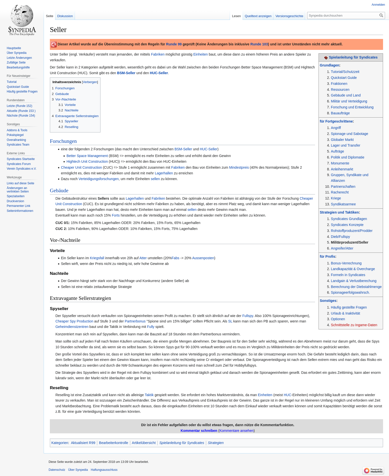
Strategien (216, 443)
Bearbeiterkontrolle (113, 443)
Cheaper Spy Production (74, 321)
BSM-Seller (126, 73)
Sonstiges (328, 301)
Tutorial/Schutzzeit (345, 72)
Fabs (175, 258)
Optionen (338, 319)
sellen (155, 179)
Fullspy (247, 316)
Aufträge (337, 151)
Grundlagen (329, 65)
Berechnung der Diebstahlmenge (356, 287)
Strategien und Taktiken (339, 212)
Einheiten (200, 54)
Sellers (103, 198)
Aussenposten (203, 258)
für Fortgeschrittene (336, 121)
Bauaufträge (340, 113)
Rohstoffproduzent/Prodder (352, 231)
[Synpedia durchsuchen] (346, 15)
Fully (151, 327)
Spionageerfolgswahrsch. (350, 292)
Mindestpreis (239, 167)
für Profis (327, 256)
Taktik (149, 395)
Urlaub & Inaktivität (345, 313)
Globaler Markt (342, 140)
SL (230, 321)
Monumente (340, 163)
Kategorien (59, 443)
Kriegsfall (97, 258)
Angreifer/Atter (342, 248)
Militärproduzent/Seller (349, 242)
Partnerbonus (135, 321)
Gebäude (59, 190)
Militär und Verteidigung (349, 101)
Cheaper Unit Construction (81, 167)
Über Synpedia (78, 470)
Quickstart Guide (344, 78)
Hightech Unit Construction (87, 161)
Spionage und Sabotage (349, 134)
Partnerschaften (343, 187)
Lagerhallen (164, 173)
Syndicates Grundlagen (349, 219)
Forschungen (63, 141)
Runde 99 (174, 44)
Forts (116, 215)
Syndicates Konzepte (347, 225)
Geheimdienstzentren (71, 327)
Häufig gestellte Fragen (349, 307)
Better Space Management (87, 156)
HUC (287, 395)
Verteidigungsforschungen (99, 179)
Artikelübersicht (144, 443)
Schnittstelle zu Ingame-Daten (354, 325)
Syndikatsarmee (343, 204)
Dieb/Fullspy (340, 237)
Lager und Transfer (345, 145)
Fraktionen (339, 84)
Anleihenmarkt (342, 169)
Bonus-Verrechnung (346, 263)
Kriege (336, 198)
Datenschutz (57, 470)
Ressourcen (340, 90)
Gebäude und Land (346, 95)
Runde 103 (259, 44)
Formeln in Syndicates (348, 275)
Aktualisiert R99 (83, 443)
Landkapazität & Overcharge (353, 269)
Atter (143, 258)
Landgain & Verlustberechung (354, 281)
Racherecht (340, 192)
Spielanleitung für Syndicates (353, 57)
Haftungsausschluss (104, 470)
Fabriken (157, 54)
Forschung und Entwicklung (352, 107)
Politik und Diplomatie (347, 157)
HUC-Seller (159, 73)
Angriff (336, 128)
